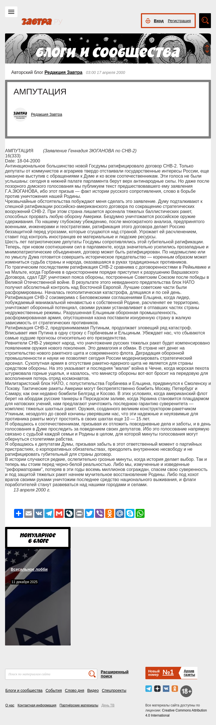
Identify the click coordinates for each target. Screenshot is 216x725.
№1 (168, 672)
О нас (9, 705)
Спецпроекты (114, 690)
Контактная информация (36, 705)
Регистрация (179, 21)
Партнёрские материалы (79, 705)
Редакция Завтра (63, 72)
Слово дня (74, 690)
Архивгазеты (189, 673)
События (54, 690)
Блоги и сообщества (23, 690)
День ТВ (108, 705)
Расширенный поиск (115, 674)
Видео (93, 690)
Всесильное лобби (29, 569)
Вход (159, 21)
